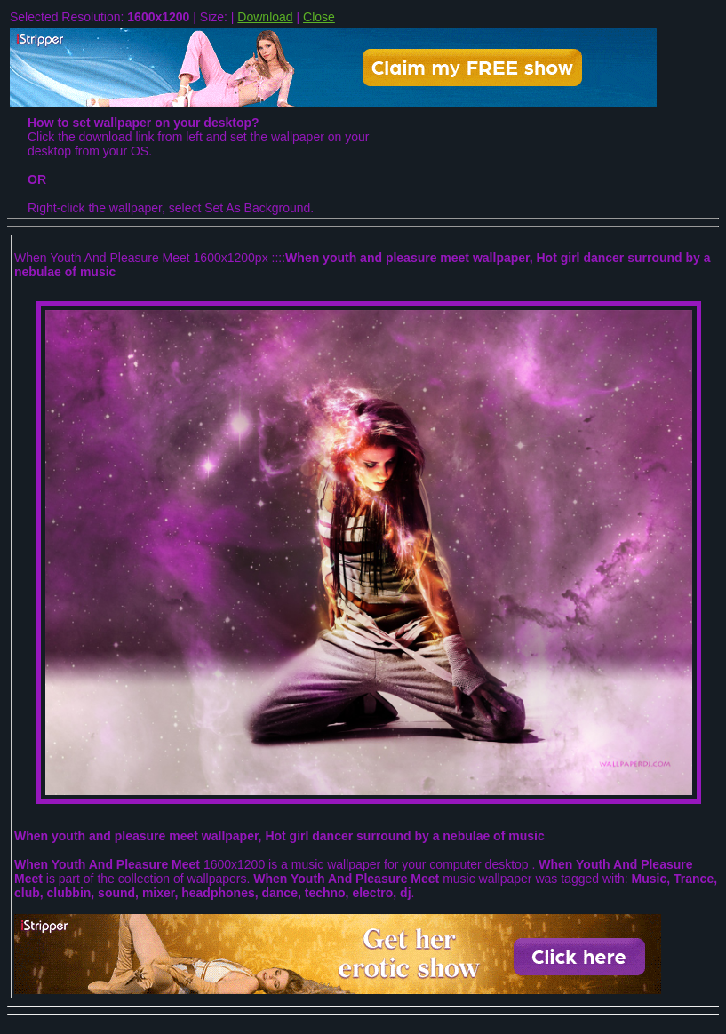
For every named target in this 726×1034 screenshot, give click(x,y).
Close (319, 17)
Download (264, 17)
